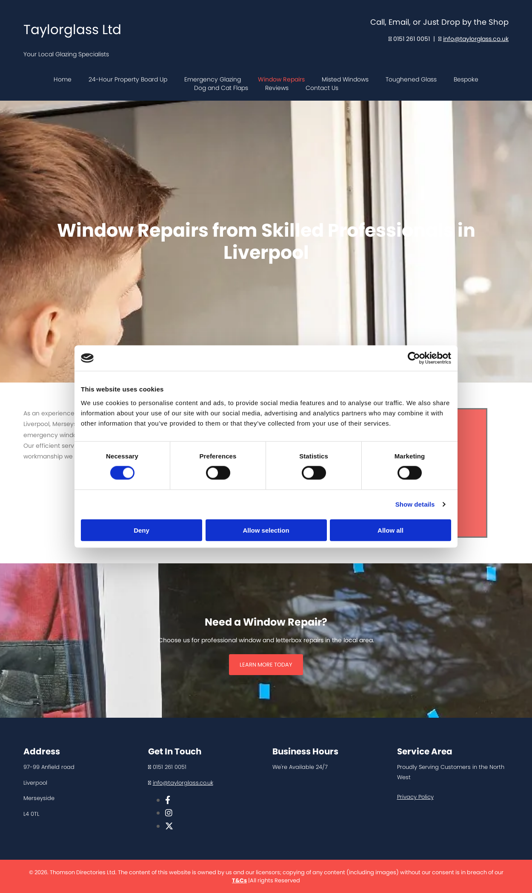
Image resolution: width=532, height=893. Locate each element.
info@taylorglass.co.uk (476, 39)
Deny (141, 529)
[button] (266, 664)
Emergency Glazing (212, 79)
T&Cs (239, 880)
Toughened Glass (411, 79)
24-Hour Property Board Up (128, 79)
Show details (415, 504)
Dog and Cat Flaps (221, 88)
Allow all (390, 529)
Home (63, 79)
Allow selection (266, 529)
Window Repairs (281, 79)
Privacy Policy (415, 797)
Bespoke (466, 79)
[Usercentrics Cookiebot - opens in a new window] (414, 358)
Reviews (277, 88)
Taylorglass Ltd (72, 29)
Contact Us (322, 88)
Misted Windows (345, 79)
